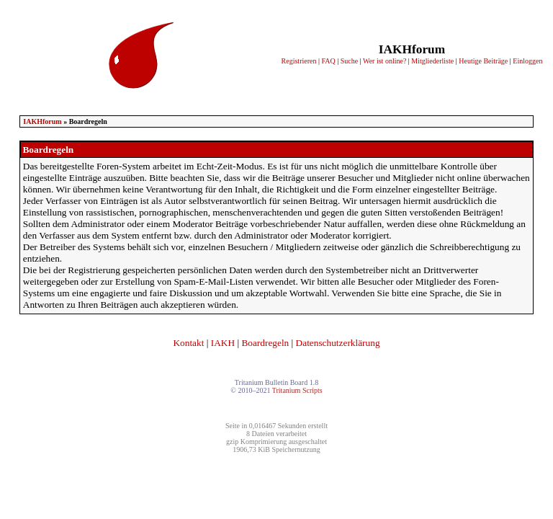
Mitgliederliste (432, 61)
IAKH (223, 342)
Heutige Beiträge (483, 61)
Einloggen (527, 61)
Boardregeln (265, 342)
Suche (349, 61)
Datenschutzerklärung (338, 342)
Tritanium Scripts (297, 390)
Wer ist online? (384, 61)
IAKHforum (42, 121)
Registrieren (299, 61)
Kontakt (188, 342)
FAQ (328, 61)
